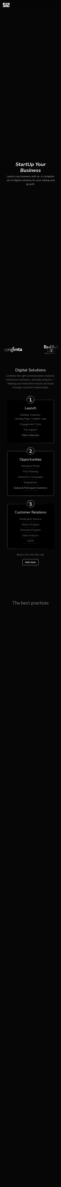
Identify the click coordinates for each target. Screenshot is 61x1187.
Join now (30, 562)
